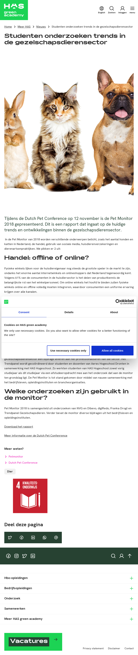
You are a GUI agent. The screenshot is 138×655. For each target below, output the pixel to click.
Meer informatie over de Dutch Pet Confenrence (35, 435)
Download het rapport (18, 426)
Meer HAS (24, 27)
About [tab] (114, 312)
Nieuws (41, 27)
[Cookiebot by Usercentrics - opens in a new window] (118, 302)
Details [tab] (69, 312)
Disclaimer (114, 648)
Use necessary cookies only (68, 350)
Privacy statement (93, 648)
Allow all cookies (112, 350)
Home (8, 27)
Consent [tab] (24, 312)
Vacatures (29, 642)
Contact (129, 648)
